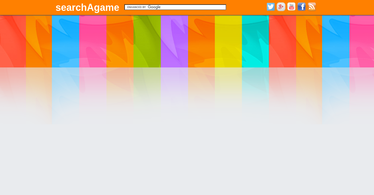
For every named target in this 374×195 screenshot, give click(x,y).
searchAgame (87, 7)
